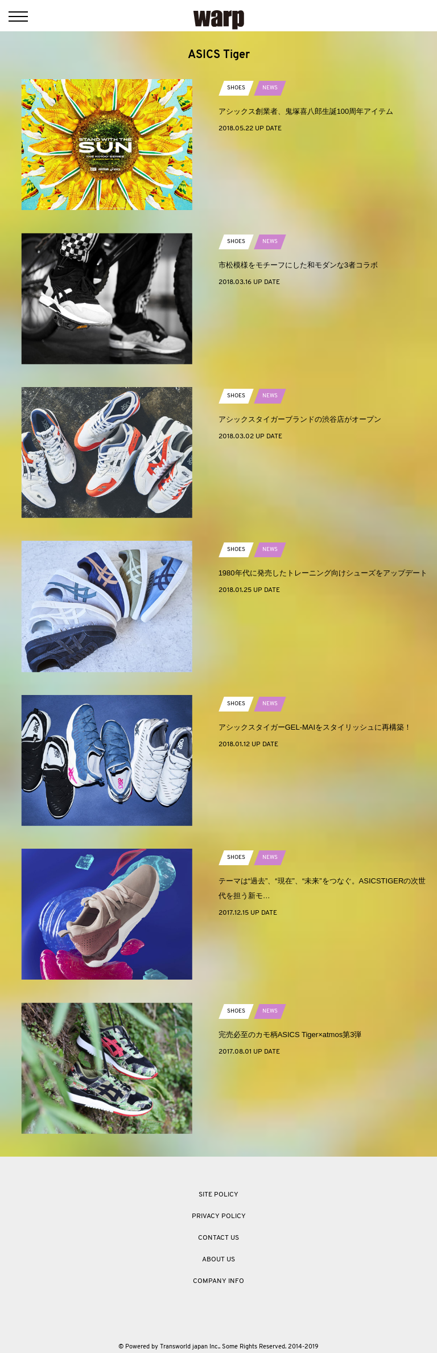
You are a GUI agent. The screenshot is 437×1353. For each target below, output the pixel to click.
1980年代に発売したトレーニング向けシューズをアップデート (322, 573)
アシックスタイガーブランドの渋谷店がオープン (299, 419)
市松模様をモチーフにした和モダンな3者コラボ (298, 265)
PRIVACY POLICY (219, 1216)
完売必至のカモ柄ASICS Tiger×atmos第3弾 (290, 1034)
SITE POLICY (218, 1194)
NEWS (270, 88)
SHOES (236, 88)
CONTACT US (218, 1238)
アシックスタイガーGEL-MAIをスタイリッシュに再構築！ (314, 727)
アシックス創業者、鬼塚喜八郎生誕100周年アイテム (306, 111)
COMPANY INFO (218, 1281)
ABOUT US (218, 1259)
